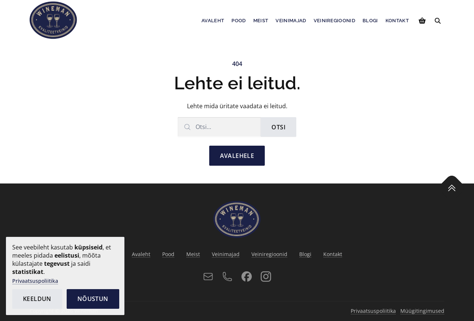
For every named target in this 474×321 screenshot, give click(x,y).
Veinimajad (291, 20)
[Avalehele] (53, 19)
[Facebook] (247, 276)
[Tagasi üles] (451, 187)
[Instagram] (266, 276)
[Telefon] (227, 276)
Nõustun (93, 299)
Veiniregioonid (335, 20)
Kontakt (397, 20)
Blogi (370, 20)
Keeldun (37, 299)
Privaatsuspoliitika (35, 280)
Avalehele (237, 156)
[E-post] (208, 276)
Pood (238, 20)
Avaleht (212, 20)
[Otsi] (437, 20)
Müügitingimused (422, 310)
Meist (260, 20)
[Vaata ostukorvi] (422, 21)
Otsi (278, 127)
